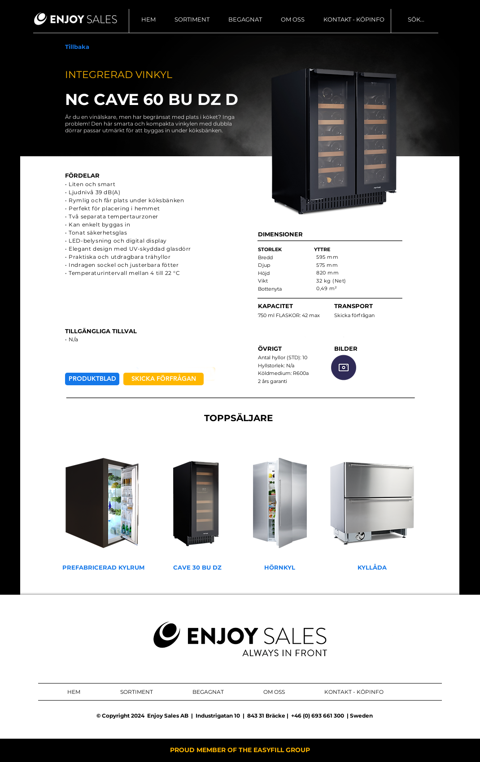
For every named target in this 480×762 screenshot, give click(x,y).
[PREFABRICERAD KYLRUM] (103, 567)
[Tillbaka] (77, 47)
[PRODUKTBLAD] (92, 379)
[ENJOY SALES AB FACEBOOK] (395, 639)
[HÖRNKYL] (279, 567)
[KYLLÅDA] (372, 567)
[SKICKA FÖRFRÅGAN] (163, 379)
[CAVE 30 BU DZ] (197, 567)
